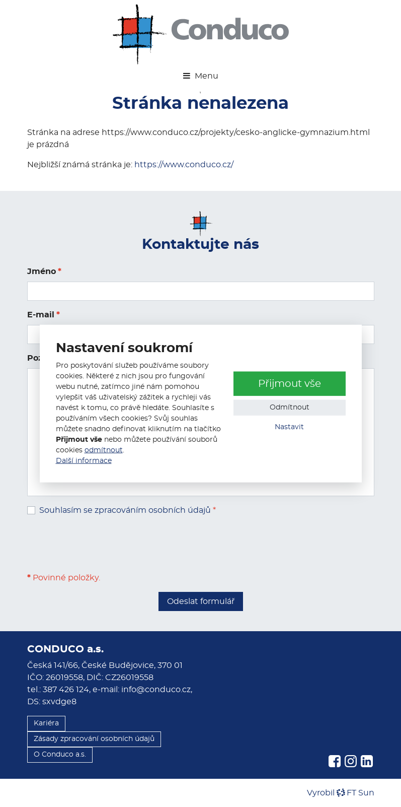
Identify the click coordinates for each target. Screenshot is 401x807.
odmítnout (104, 449)
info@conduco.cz (156, 690)
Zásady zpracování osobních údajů (94, 739)
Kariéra (46, 723)
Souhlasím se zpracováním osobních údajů (125, 510)
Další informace (84, 460)
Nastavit (289, 427)
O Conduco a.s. (60, 754)
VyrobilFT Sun (340, 793)
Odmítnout (289, 407)
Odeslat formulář (200, 601)
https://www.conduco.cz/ (183, 165)
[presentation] (103, 544)
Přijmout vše (289, 384)
